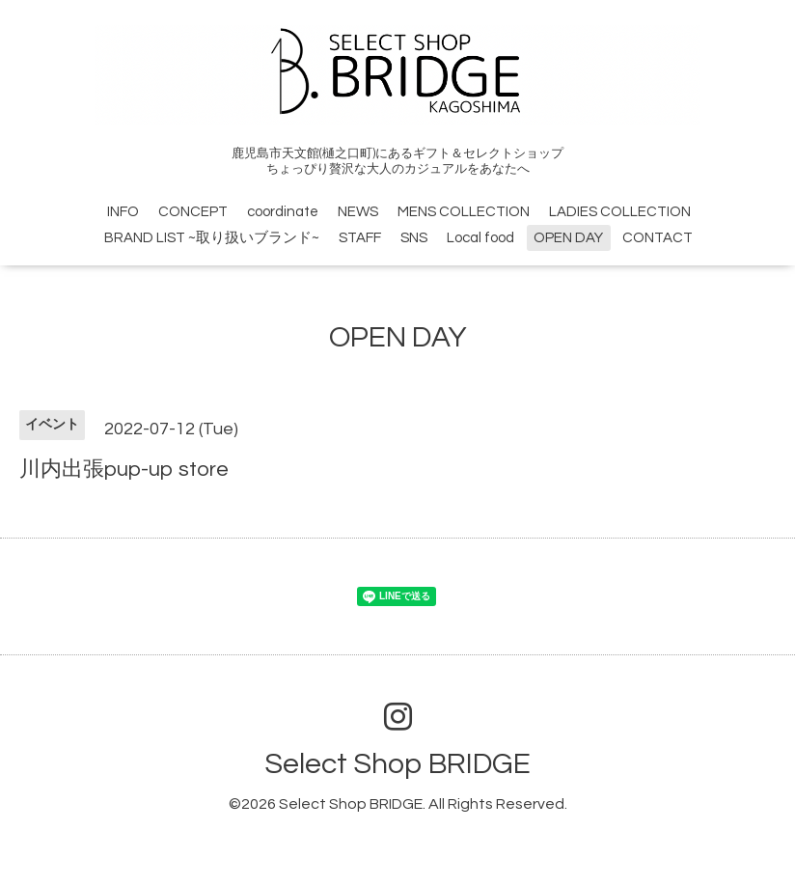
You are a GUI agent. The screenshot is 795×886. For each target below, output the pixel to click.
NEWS (358, 212)
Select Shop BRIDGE (397, 764)
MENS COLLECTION (464, 212)
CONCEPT (193, 212)
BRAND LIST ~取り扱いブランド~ (211, 238)
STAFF (360, 238)
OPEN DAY (568, 238)
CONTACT (657, 238)
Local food (480, 238)
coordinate (282, 212)
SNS (413, 238)
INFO (123, 212)
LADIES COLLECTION (620, 212)
